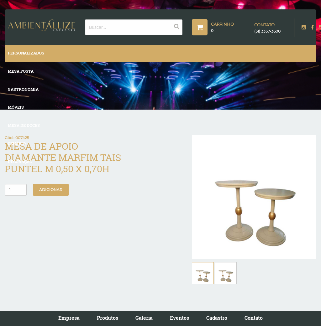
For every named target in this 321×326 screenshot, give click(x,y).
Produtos (107, 317)
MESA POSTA (21, 71)
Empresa (69, 317)
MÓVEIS (16, 107)
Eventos (179, 317)
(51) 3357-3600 (267, 31)
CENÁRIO (17, 143)
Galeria (144, 317)
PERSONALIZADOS (26, 53)
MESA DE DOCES (24, 125)
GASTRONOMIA (23, 89)
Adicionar (50, 189)
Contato (254, 317)
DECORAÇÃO (20, 161)
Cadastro (216, 317)
